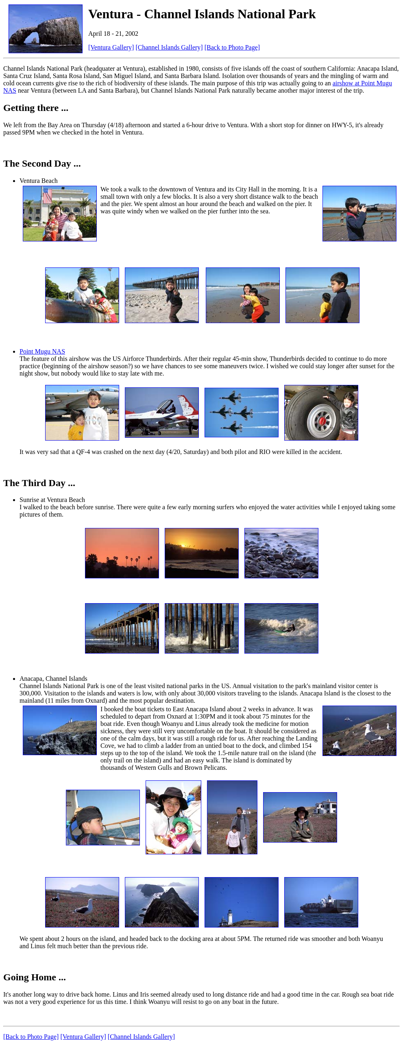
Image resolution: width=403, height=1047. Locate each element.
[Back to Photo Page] (232, 47)
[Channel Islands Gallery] (169, 47)
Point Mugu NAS (42, 351)
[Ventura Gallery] (111, 47)
